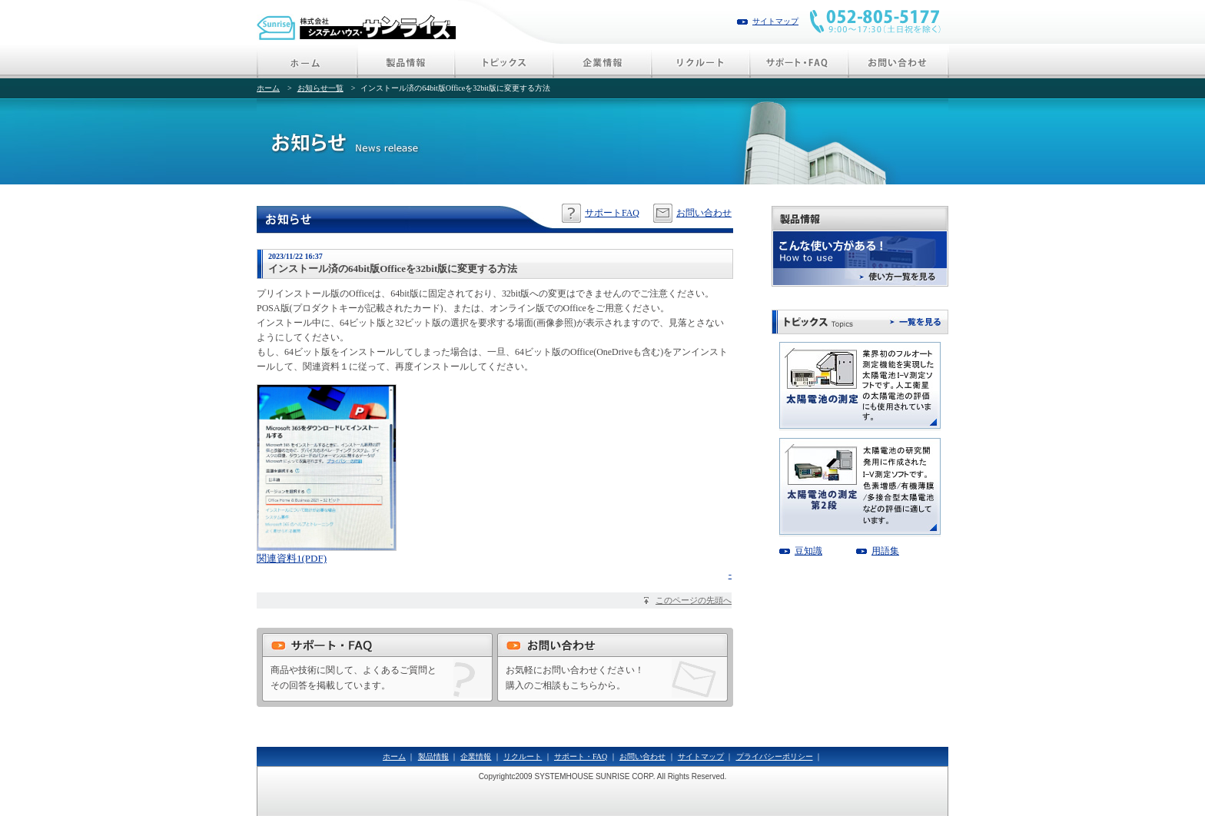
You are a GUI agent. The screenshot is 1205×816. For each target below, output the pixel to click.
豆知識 (808, 551)
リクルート (522, 756)
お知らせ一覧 (320, 88)
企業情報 (475, 756)
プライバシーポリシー (774, 756)
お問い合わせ (704, 212)
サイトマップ (775, 21)
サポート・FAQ (580, 756)
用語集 (885, 551)
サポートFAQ (612, 212)
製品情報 (433, 756)
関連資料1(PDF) (292, 558)
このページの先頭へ (694, 600)
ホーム (268, 88)
